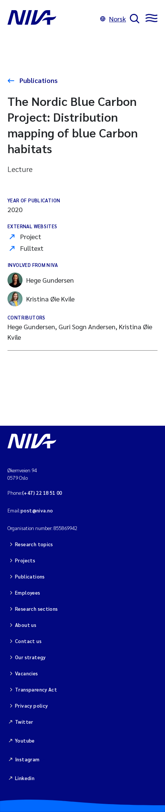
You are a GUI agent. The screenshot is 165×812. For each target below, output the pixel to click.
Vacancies (26, 673)
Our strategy (30, 657)
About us (25, 625)
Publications (38, 80)
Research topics (34, 544)
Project (30, 236)
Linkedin (24, 778)
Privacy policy (31, 705)
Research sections (36, 609)
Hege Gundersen (41, 280)
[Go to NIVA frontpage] (52, 18)
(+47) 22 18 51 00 (42, 493)
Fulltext (32, 248)
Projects (25, 560)
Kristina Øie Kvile (41, 298)
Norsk (113, 18)
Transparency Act (36, 689)
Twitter (24, 722)
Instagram (27, 759)
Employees (27, 592)
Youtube (25, 740)
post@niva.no (37, 510)
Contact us (28, 641)
